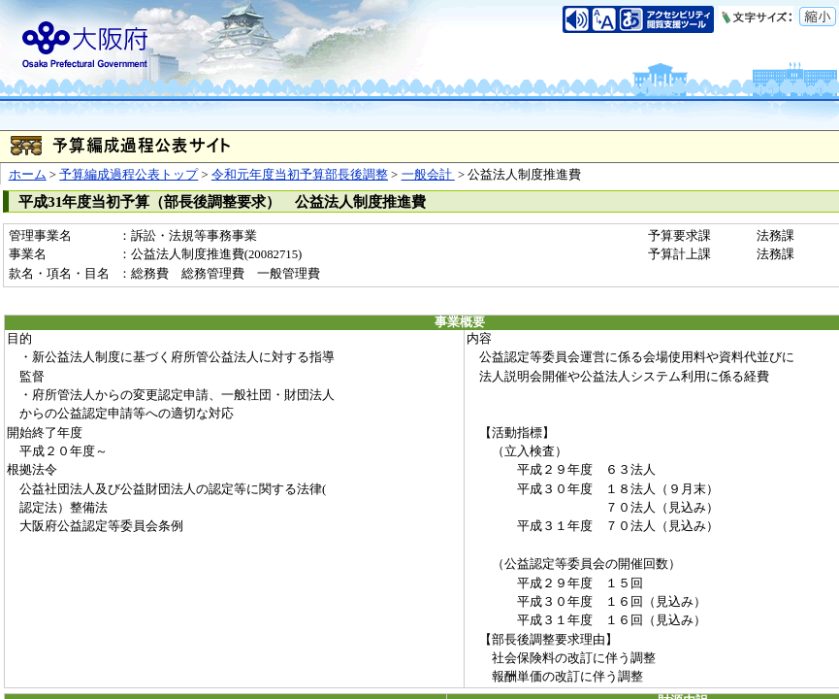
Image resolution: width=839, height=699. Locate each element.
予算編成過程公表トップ (128, 175)
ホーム (28, 175)
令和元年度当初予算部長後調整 (299, 175)
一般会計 (428, 175)
